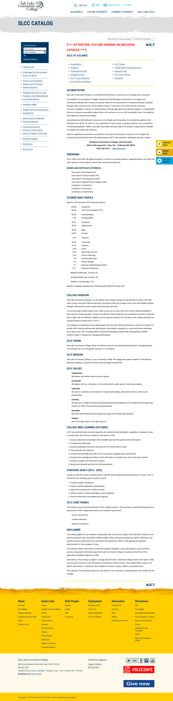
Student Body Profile (79, 71)
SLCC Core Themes (122, 75)
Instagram (146, 659)
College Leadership (24, 613)
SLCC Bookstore (47, 628)
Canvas (44, 613)
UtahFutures (28, 144)
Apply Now (163, 152)
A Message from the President (35, 72)
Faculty (67, 609)
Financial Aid (45, 617)
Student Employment (95, 613)
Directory (115, 609)
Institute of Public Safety (33, 130)
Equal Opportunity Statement (145, 613)
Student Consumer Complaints (141, 629)
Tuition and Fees (47, 620)
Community (69, 617)
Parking (114, 617)
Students (68, 605)
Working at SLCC (94, 605)
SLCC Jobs (92, 609)
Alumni (20, 620)
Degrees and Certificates (33, 84)
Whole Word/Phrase (32, 55)
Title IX (137, 634)
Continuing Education (31, 127)
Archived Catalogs (30, 139)
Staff (66, 613)
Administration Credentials (33, 118)
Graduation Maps (30, 104)
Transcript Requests (48, 647)
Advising (44, 624)
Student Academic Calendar (51, 609)
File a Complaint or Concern (144, 617)
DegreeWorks (28, 113)
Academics (76, 11)
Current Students (122, 11)
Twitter (128, 659)
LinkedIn (134, 659)
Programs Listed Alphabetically (35, 96)
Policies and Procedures (32, 81)
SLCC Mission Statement (81, 82)
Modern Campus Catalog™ (67, 696)
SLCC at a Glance (30, 76)
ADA (136, 605)
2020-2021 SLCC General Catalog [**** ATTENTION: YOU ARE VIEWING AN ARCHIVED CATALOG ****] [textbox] (131, 39)
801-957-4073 (36, 674)
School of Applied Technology (35, 133)
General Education (30, 87)
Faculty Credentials (30, 122)
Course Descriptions (31, 99)
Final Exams (45, 640)
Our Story (21, 605)
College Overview (77, 75)
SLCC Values (120, 64)
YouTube (152, 659)
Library (43, 605)
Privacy (137, 624)
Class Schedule (46, 636)
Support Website (95, 664)
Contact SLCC (164, 143)
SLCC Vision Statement (80, 78)
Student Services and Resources (36, 110)
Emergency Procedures (120, 620)
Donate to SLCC (23, 624)
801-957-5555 (93, 667)
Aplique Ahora (164, 160)
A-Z (127, 5)
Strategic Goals (121, 71)
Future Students (97, 11)
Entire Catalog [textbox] (29, 49)
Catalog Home (28, 67)
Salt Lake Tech (146, 11)
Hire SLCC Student (94, 617)
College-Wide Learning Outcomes (128, 68)
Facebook (140, 659)
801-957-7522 (23, 667)
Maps (114, 613)
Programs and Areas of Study (34, 93)
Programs (74, 68)
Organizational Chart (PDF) (27, 617)
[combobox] (131, 39)
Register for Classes (48, 643)
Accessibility (139, 609)
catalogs (23, 696)
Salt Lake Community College (31, 6)
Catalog (44, 632)
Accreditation (76, 64)
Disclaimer (119, 78)
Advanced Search (30, 59)
